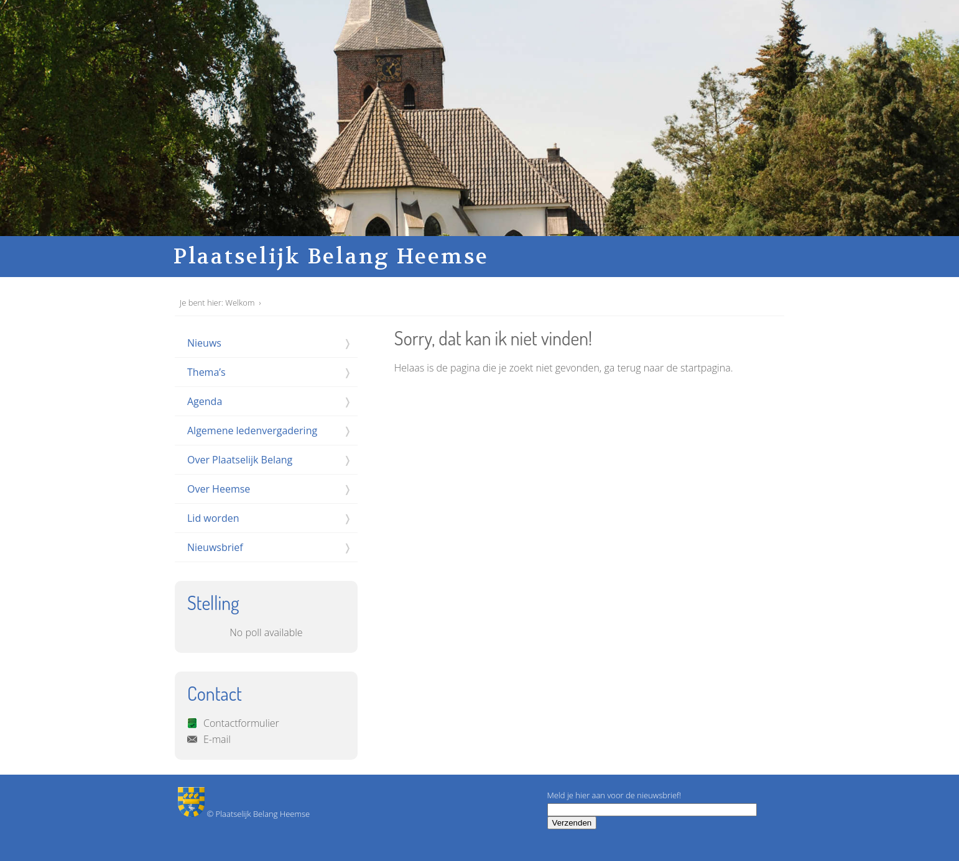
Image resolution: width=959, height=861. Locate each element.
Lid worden (213, 518)
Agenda (204, 401)
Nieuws (204, 343)
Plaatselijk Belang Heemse (331, 256)
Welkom (239, 302)
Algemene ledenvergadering (252, 430)
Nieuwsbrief (215, 547)
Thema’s (206, 372)
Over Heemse (218, 489)
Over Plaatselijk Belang (239, 460)
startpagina (705, 368)
